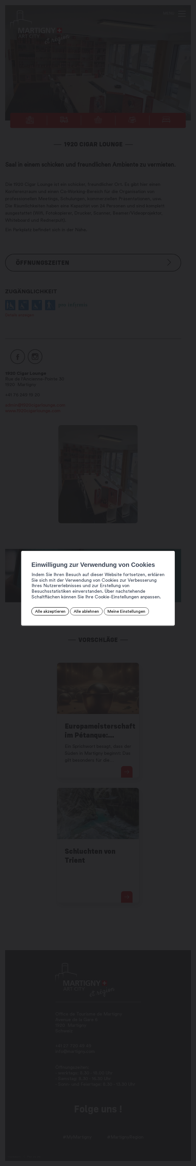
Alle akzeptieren (48, 611)
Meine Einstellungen (125, 611)
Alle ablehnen (84, 611)
